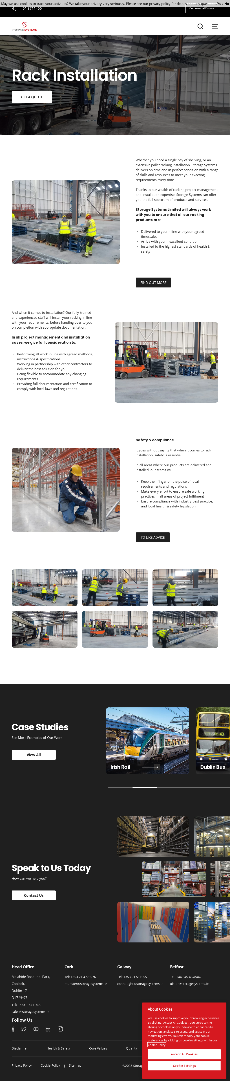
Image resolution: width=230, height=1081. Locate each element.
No (226, 3)
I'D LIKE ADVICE (153, 537)
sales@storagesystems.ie (30, 1011)
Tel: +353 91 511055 (132, 977)
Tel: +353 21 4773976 (80, 977)
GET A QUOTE (32, 97)
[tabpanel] (147, 740)
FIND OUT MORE (153, 282)
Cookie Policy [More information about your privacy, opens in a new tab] (157, 1045)
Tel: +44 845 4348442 (185, 977)
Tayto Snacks (142, 767)
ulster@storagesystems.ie (189, 984)
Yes (220, 3)
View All (34, 754)
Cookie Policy (50, 1065)
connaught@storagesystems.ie (140, 984)
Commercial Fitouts (201, 8)
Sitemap (75, 1065)
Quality (131, 1048)
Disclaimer (20, 1048)
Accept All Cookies (184, 1054)
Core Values (98, 1048)
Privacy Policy (22, 1065)
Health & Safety (58, 1048)
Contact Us (34, 895)
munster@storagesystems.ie (85, 984)
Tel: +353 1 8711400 (26, 1005)
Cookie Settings (184, 1066)
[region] (184, 1041)
